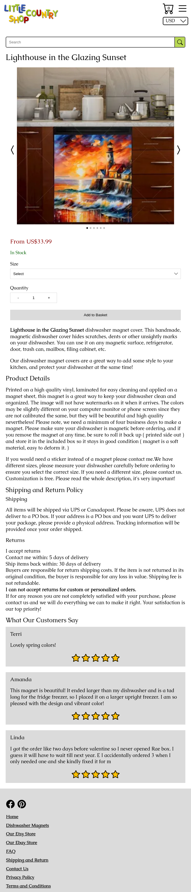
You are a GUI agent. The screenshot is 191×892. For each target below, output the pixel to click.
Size (14, 264)
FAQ (11, 851)
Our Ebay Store (21, 842)
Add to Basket (95, 315)
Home (12, 817)
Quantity (19, 288)
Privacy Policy (20, 877)
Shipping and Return (27, 860)
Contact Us (17, 869)
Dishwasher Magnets (27, 825)
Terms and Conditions (28, 886)
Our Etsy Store (21, 834)
